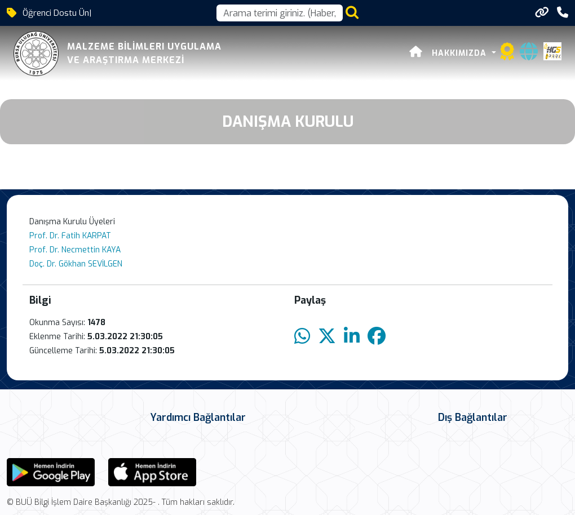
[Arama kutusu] (279, 13)
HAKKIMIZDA (460, 53)
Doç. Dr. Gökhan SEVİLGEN (75, 264)
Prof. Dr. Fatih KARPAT (70, 235)
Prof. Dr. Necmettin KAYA (75, 250)
